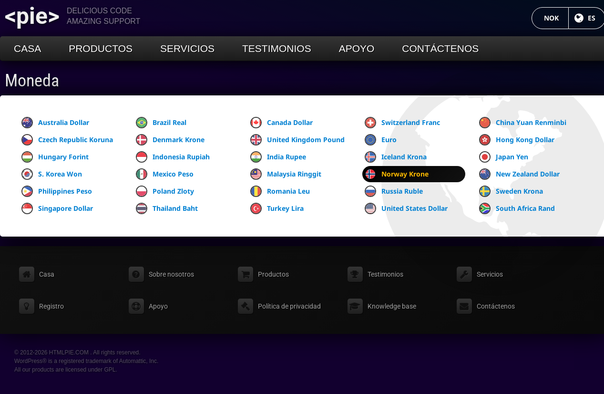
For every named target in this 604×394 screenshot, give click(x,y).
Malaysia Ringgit (285, 174)
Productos (101, 48)
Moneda (32, 81)
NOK (556, 17)
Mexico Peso (165, 174)
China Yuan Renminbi (522, 122)
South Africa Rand (517, 208)
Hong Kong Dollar (516, 139)
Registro (51, 306)
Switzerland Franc (402, 122)
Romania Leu (280, 191)
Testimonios (276, 48)
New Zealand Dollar (519, 174)
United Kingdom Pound (297, 139)
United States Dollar (406, 208)
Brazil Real (161, 122)
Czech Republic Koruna (67, 139)
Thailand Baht (167, 208)
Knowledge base (392, 306)
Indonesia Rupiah (173, 157)
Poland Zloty (165, 191)
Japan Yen (503, 157)
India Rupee (278, 157)
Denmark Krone (170, 139)
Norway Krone (397, 174)
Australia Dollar (55, 122)
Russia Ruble (394, 191)
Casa (27, 48)
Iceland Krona (396, 157)
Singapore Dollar (57, 208)
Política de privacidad (289, 306)
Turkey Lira (277, 208)
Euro (381, 139)
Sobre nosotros (171, 274)
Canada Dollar (281, 122)
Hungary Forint (55, 157)
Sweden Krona (511, 191)
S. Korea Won (51, 174)
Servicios (187, 48)
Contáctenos (440, 48)
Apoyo (357, 48)
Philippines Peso (56, 191)
